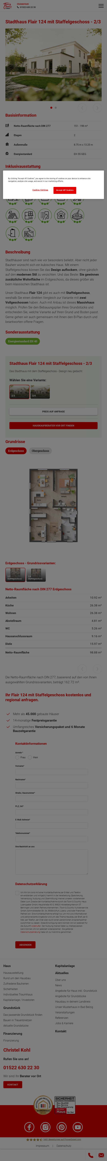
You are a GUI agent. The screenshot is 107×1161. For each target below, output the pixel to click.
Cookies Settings (40, 190)
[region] (53, 184)
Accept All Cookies (65, 190)
